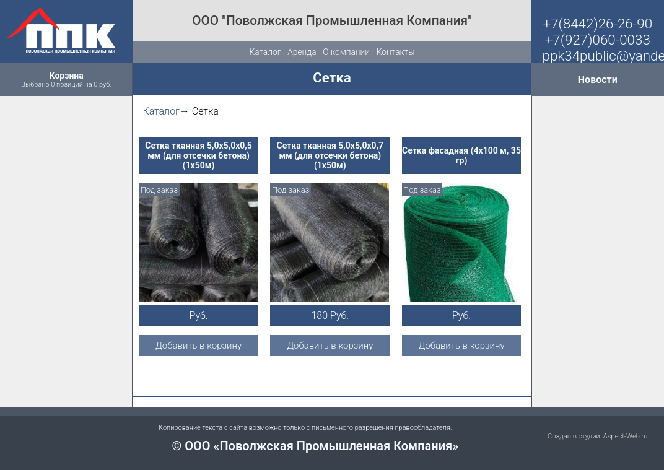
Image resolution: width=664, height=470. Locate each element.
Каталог (265, 52)
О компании (346, 52)
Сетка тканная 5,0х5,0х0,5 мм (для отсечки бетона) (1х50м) (198, 155)
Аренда (301, 52)
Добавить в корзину (198, 345)
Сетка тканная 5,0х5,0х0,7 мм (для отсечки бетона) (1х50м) (329, 155)
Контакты (396, 52)
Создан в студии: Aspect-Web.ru (597, 436)
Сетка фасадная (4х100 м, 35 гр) (461, 155)
